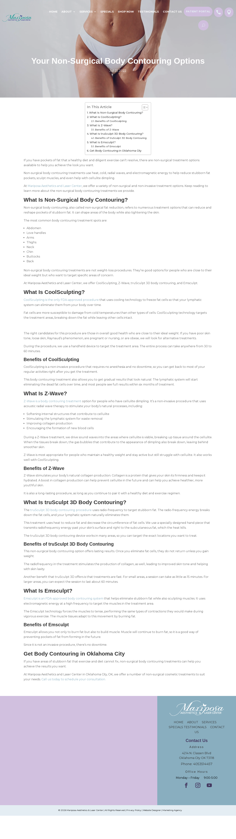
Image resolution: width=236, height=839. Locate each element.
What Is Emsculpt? (103, 142)
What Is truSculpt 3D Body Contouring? (116, 133)
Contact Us (172, 11)
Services (86, 11)
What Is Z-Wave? (101, 125)
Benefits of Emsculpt (108, 146)
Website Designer (152, 810)
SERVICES (209, 722)
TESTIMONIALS (197, 727)
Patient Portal (198, 11)
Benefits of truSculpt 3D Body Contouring (121, 137)
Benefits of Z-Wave (107, 129)
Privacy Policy (133, 810)
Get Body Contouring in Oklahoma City (115, 150)
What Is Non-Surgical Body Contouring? (116, 112)
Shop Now (126, 11)
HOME (180, 722)
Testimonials (148, 11)
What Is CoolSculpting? (105, 117)
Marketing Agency (172, 810)
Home (53, 11)
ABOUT (192, 722)
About (66, 11)
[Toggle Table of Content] (143, 107)
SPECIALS (107, 11)
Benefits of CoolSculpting (111, 121)
